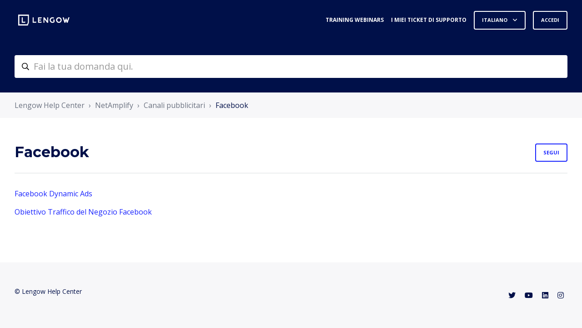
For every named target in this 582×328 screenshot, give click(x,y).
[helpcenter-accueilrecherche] (291, 66)
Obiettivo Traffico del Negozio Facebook (83, 212)
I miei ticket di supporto (429, 20)
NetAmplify (114, 105)
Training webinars (355, 20)
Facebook (232, 105)
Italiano (495, 19)
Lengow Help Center (50, 105)
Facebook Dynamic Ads (53, 194)
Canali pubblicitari (174, 105)
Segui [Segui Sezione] (551, 152)
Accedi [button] (550, 19)
